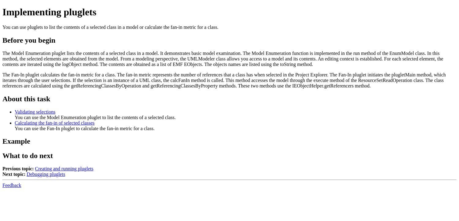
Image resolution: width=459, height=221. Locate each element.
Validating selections (35, 111)
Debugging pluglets (46, 174)
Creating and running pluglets (64, 168)
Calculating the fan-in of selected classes (55, 123)
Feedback (11, 185)
